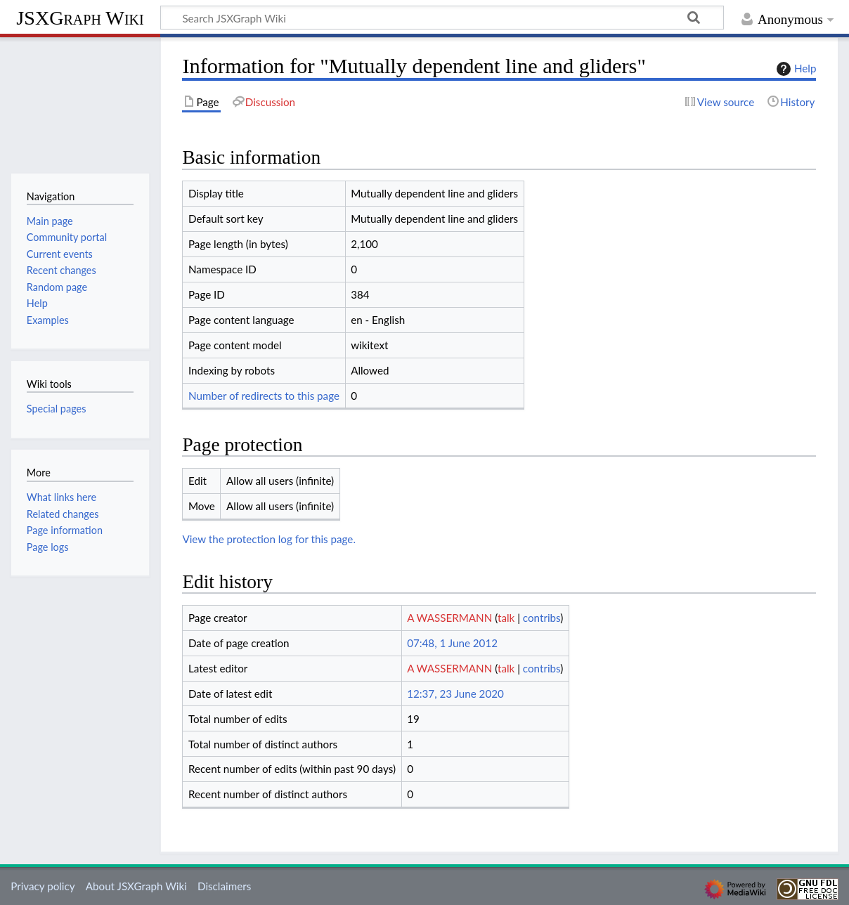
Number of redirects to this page (263, 395)
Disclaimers (224, 886)
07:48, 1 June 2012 (452, 643)
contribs (541, 617)
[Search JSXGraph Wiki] (442, 17)
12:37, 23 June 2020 (455, 693)
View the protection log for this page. (269, 539)
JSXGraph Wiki (79, 18)
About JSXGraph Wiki (136, 886)
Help (794, 69)
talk (506, 617)
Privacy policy (42, 886)
